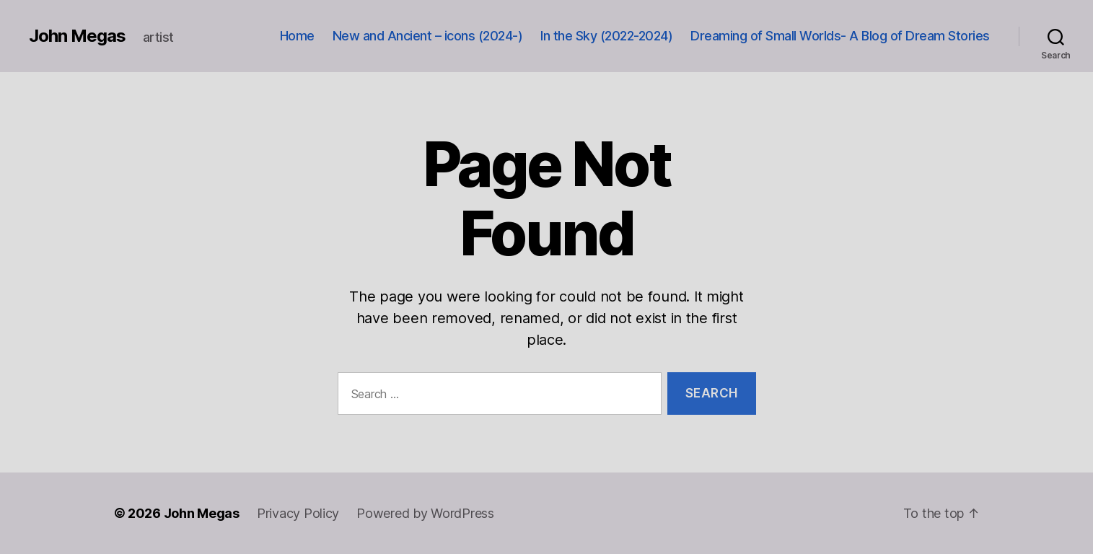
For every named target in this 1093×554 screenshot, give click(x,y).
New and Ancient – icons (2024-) (428, 35)
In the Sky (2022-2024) (606, 35)
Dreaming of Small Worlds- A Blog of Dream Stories (840, 35)
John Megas (77, 36)
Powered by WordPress (425, 513)
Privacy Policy (298, 513)
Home (297, 35)
